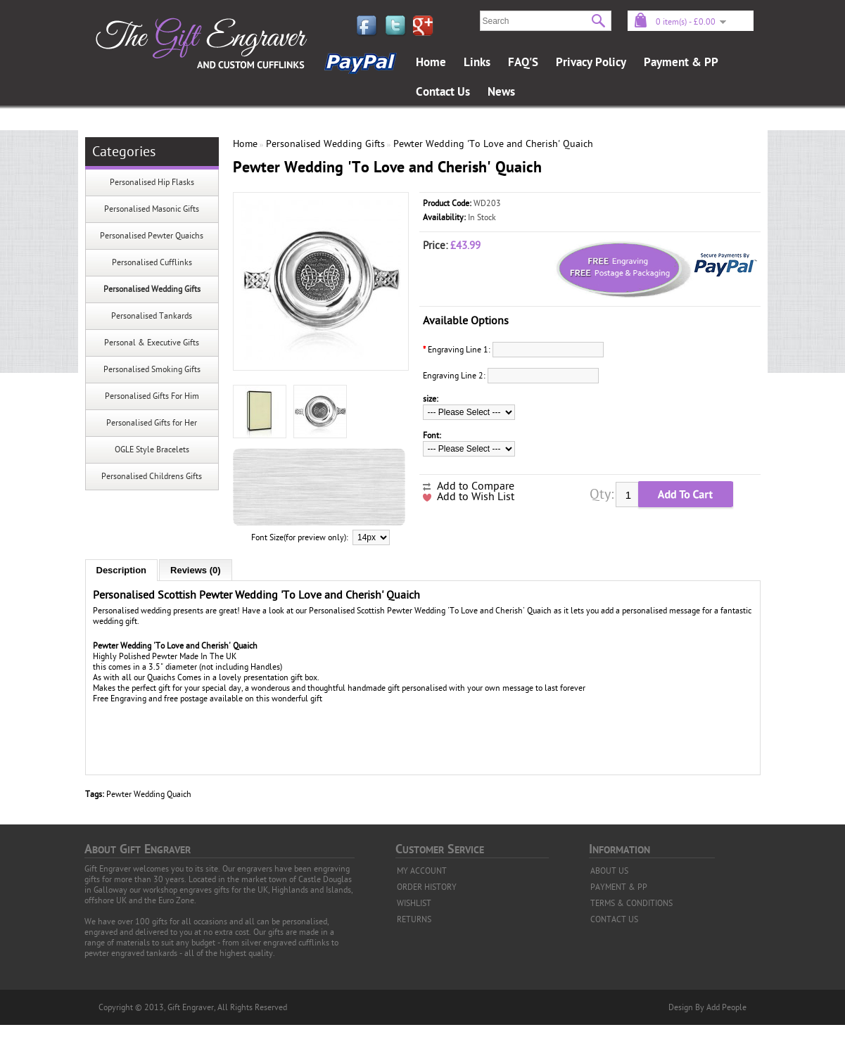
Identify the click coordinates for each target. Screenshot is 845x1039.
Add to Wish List (475, 496)
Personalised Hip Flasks (152, 182)
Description (121, 570)
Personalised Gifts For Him (152, 396)
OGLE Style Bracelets (152, 449)
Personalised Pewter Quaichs (151, 236)
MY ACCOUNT (422, 871)
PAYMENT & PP (618, 887)
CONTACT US (614, 919)
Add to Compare (475, 486)
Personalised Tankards (151, 316)
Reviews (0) (195, 570)
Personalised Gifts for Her (151, 423)
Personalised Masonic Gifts (151, 209)
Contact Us (443, 92)
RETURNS (414, 919)
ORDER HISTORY (427, 887)
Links (477, 63)
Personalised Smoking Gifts (152, 369)
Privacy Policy (591, 63)
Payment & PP (681, 63)
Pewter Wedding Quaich (148, 794)
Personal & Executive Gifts (151, 343)
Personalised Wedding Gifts (152, 289)
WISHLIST (414, 903)
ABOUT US (609, 871)
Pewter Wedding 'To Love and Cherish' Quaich (493, 144)
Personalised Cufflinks (152, 262)
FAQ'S (523, 63)
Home (431, 63)
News (501, 92)
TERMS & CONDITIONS (631, 903)
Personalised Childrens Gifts (151, 476)
